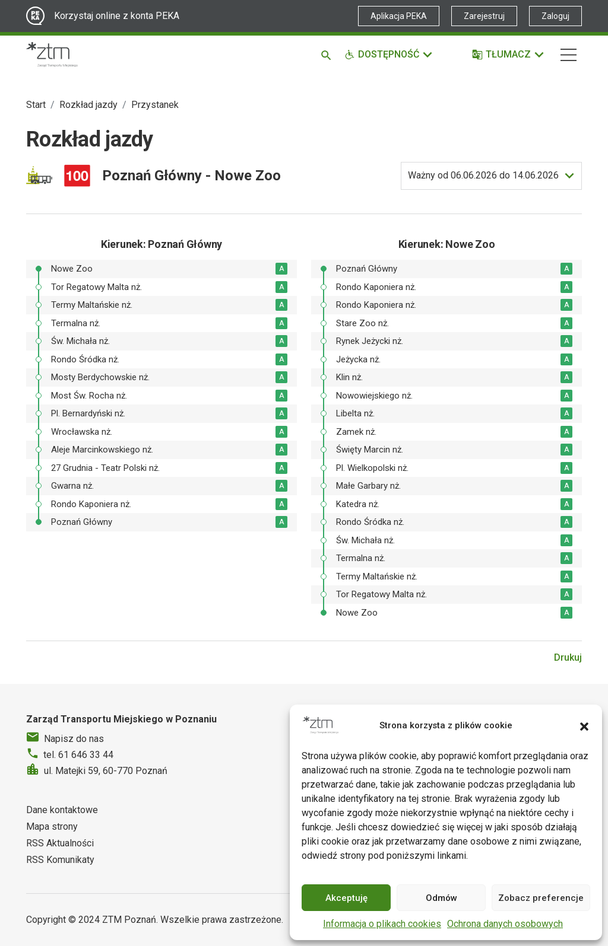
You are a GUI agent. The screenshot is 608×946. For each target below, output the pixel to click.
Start (36, 104)
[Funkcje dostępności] (389, 54)
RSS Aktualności (60, 843)
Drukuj (568, 657)
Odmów (441, 898)
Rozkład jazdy (88, 104)
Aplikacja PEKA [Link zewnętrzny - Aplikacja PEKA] (398, 16)
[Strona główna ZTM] (52, 54)
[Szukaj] (328, 54)
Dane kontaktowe (62, 810)
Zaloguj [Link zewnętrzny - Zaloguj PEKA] (555, 16)
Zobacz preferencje (541, 898)
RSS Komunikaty (60, 859)
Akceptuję (346, 898)
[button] (584, 725)
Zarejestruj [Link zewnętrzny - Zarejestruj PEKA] (484, 16)
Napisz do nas (74, 738)
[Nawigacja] (568, 55)
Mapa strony (52, 826)
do (483, 175)
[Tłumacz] (508, 54)
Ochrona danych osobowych (505, 923)
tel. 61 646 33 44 (78, 754)
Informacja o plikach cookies (382, 923)
